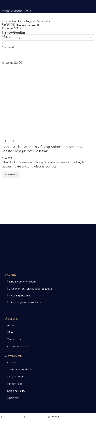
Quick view (6, 141)
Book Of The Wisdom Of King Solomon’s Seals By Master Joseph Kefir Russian (42, 149)
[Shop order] (48, 37)
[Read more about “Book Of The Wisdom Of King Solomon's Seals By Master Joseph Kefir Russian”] (11, 174)
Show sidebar (14, 32)
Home (7, 21)
